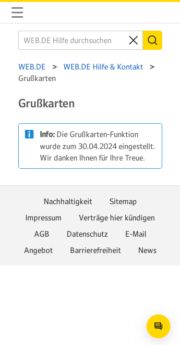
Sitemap (123, 201)
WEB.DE (40, 12)
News (147, 250)
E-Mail (135, 234)
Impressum (43, 217)
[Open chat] (158, 326)
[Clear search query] (133, 40)
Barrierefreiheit (95, 250)
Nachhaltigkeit (68, 201)
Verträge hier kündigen (117, 217)
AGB (41, 234)
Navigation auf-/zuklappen (17, 12)
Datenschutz (87, 234)
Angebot (38, 250)
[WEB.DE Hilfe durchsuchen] (80, 40)
